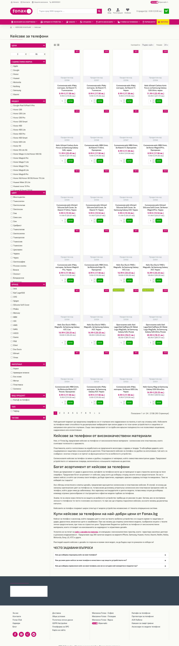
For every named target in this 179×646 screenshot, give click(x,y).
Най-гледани (37, 577)
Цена (14, 45)
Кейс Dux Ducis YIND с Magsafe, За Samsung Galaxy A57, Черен (155, 265)
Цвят (14, 193)
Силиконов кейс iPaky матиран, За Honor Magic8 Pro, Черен (67, 265)
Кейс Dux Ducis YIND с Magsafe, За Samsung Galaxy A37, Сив (67, 325)
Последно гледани (19, 577)
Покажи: (160, 45)
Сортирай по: (131, 45)
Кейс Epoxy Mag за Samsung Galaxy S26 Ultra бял (155, 385)
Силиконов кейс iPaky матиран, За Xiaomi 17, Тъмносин (96, 87)
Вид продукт (18, 395)
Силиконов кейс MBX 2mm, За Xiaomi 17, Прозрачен (126, 146)
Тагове (15, 418)
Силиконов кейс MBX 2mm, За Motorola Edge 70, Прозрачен (96, 265)
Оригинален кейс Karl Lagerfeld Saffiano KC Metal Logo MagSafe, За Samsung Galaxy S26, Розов (126, 326)
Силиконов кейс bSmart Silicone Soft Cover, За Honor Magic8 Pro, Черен (155, 206)
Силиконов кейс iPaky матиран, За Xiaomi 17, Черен (126, 87)
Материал (17, 364)
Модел (15, 101)
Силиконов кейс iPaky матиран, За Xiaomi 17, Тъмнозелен (67, 87)
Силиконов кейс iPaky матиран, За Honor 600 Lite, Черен (126, 386)
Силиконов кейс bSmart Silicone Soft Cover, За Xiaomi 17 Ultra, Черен (67, 206)
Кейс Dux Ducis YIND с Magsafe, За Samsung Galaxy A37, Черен (96, 325)
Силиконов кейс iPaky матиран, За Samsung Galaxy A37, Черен (96, 386)
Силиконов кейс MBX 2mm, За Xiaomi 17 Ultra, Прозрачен (96, 147)
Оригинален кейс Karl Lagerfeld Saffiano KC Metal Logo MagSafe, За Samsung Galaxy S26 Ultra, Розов (155, 326)
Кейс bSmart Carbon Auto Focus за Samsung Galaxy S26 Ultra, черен (155, 87)
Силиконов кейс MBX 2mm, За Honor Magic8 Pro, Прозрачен (155, 147)
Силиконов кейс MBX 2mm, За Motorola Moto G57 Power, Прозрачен (67, 386)
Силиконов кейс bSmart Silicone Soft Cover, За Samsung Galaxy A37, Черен (126, 206)
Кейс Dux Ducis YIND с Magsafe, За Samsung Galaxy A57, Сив (126, 265)
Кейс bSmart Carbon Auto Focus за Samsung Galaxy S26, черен (67, 147)
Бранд (15, 284)
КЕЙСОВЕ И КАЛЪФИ (23, 27)
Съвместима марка (22, 62)
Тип (14, 406)
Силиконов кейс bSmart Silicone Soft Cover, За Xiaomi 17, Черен (96, 206)
